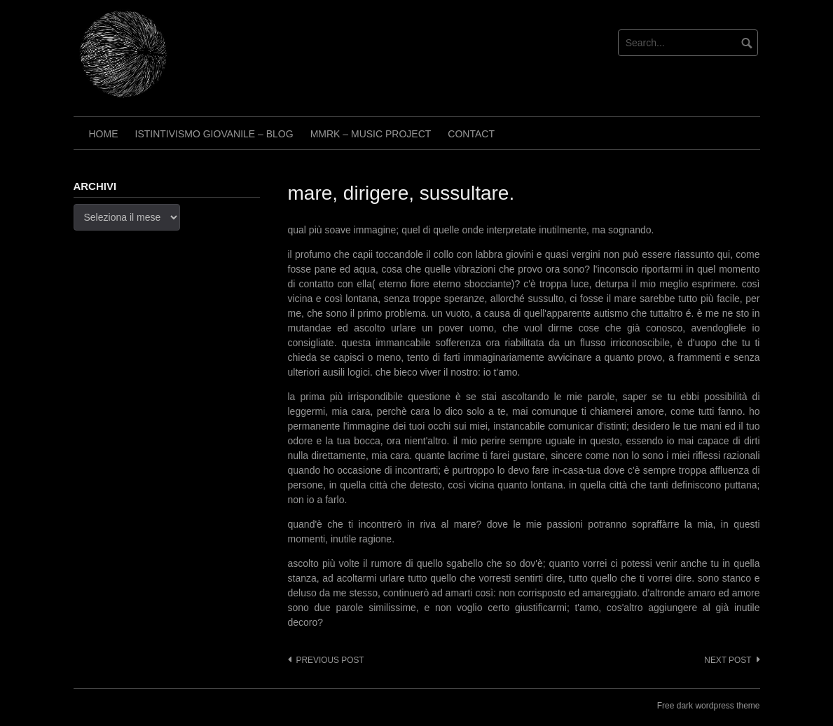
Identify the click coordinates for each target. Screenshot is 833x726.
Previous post (330, 660)
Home (103, 133)
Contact (471, 133)
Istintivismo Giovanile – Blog (214, 133)
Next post (727, 660)
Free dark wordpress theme (708, 706)
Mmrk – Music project (371, 133)
